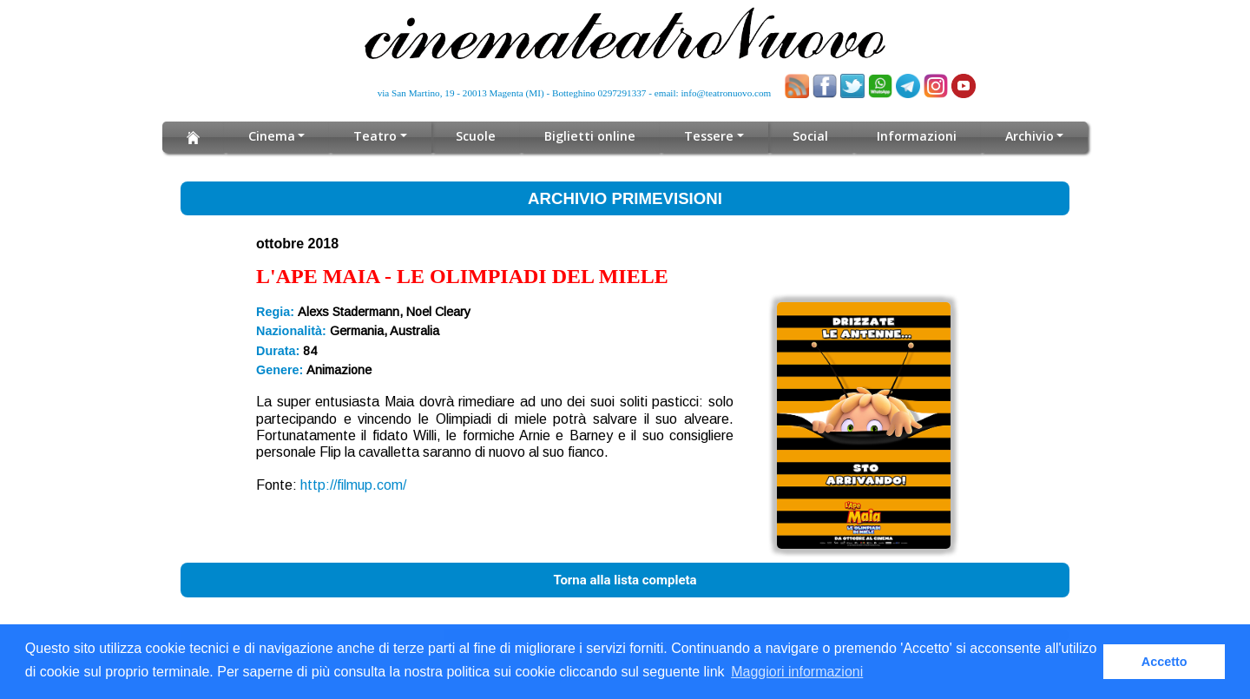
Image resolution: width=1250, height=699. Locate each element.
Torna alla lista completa (624, 580)
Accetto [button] (1164, 662)
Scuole (477, 136)
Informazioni (913, 136)
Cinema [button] (275, 136)
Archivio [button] (1025, 136)
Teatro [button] (378, 136)
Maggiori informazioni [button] (797, 671)
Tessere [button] (707, 136)
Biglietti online (590, 136)
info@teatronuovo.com (726, 93)
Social (807, 136)
